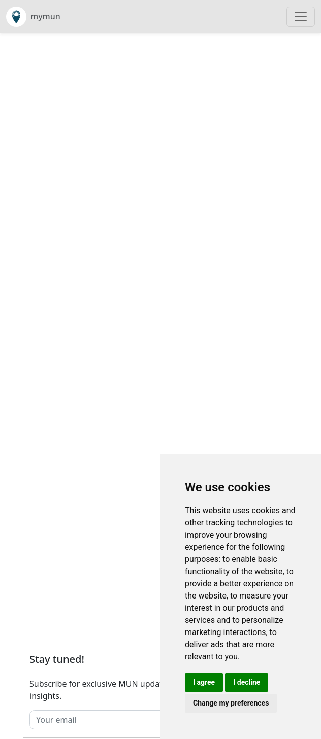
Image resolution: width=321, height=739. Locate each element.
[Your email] (139, 719)
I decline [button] (246, 682)
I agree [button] (204, 682)
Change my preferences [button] (231, 703)
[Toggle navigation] (300, 17)
